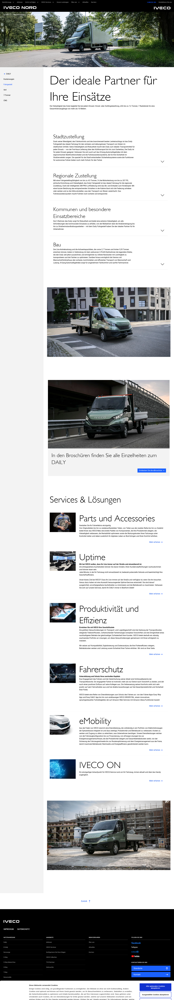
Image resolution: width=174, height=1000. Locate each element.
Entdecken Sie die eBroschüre (150, 470)
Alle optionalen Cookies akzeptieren (155, 968)
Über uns (91, 942)
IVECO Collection (51, 957)
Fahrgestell (38, 15)
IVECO (8, 15)
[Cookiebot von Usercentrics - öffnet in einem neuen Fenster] (14, 995)
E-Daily (6, 947)
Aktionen (49, 942)
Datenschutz (23, 929)
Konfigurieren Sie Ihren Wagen (55, 952)
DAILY (29, 15)
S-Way (6, 957)
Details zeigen (118, 996)
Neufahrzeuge (18, 15)
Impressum (9, 929)
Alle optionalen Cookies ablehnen (155, 982)
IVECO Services (51, 947)
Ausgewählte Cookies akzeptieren (155, 976)
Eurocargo (7, 952)
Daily (5, 942)
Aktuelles (92, 947)
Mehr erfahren (154, 542)
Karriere (91, 952)
